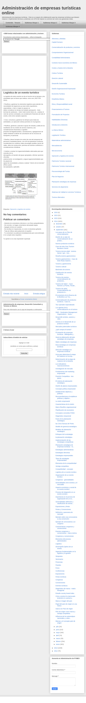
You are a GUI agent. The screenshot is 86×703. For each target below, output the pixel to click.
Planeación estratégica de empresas (64, 182)
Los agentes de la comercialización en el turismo (66, 308)
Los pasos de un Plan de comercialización (64, 233)
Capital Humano (57, 42)
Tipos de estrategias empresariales (62, 459)
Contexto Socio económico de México (64, 63)
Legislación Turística (58, 135)
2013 (56, 648)
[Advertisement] (6, 656)
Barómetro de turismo (63, 269)
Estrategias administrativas (65, 450)
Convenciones (60, 583)
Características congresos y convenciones (65, 527)
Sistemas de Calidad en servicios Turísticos (66, 192)
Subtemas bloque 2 (50, 23)
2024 (56, 212)
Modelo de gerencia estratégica (66, 426)
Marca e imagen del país (64, 601)
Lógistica (58, 544)
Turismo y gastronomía (63, 264)
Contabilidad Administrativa (61, 58)
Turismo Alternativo (58, 197)
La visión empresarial (63, 401)
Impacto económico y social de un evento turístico (66, 488)
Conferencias (60, 571)
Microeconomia (57, 151)
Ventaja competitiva (62, 466)
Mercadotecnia (57, 145)
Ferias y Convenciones (63, 509)
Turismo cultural (61, 267)
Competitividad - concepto (64, 469)
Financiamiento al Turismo (60, 109)
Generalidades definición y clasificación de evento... (65, 502)
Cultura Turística (57, 73)
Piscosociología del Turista (61, 171)
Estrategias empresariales (64, 455)
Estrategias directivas (63, 452)
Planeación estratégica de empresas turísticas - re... (65, 446)
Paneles (58, 565)
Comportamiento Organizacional (62, 52)
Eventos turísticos (62, 586)
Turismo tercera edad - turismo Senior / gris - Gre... (66, 252)
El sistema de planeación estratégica (64, 382)
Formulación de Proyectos (60, 114)
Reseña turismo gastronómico (66, 256)
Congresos (59, 580)
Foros (57, 568)
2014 (56, 221)
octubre (58, 227)
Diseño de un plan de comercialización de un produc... (64, 239)
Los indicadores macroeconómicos (62, 365)
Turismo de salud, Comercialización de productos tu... (63, 290)
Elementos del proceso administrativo (63, 540)
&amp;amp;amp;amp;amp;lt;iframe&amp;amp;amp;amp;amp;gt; (27, 47)
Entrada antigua (39, 294)
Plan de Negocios (58, 176)
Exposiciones (60, 574)
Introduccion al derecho (60, 125)
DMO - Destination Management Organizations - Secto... (66, 313)
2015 (56, 218)
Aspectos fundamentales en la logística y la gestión (66, 552)
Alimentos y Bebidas (58, 39)
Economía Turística (58, 94)
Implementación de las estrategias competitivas (64, 441)
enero (58, 644)
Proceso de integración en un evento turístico (65, 493)
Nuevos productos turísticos (65, 243)
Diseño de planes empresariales (66, 386)
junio (57, 629)
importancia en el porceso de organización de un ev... (65, 498)
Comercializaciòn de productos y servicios (66, 47)
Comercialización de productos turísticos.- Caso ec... (66, 301)
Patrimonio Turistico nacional (61, 161)
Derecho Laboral (57, 78)
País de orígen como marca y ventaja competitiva (65, 612)
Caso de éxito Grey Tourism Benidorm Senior (65, 247)
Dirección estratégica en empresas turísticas (64, 350)
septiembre (60, 230)
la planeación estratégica (64, 437)
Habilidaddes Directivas (60, 120)
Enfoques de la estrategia (64, 434)
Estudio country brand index (65, 593)
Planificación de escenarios (65, 410)
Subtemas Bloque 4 (13, 26)
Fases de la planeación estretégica (63, 420)
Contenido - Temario (13, 23)
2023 (56, 215)
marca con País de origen (64, 609)
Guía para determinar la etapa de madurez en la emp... (66, 355)
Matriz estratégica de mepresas (66, 342)
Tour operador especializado (65, 305)
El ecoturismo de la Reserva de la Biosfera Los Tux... (66, 296)
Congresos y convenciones (65, 536)
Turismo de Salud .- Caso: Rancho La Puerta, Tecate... (66, 285)
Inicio (26, 294)
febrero (58, 641)
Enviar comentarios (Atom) (28, 299)
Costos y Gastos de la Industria (62, 68)
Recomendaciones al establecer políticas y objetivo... (66, 397)
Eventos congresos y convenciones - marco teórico (66, 532)
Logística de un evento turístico (66, 472)
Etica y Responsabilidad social (62, 104)
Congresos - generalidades (65, 480)
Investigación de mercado (64, 369)
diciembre (59, 224)
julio (57, 626)
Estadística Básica (58, 99)
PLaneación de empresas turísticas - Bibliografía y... (65, 333)
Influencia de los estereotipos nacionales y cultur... (65, 617)
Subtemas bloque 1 (32, 23)
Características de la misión (65, 404)
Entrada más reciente (11, 294)
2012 (56, 651)
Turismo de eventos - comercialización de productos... (63, 279)
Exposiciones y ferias (63, 506)
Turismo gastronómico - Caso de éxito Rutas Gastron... (66, 260)
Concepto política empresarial (65, 389)
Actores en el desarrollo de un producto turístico (66, 323)
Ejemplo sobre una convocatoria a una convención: (66, 518)
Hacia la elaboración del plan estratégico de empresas (65, 338)
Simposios (59, 556)
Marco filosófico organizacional (66, 407)
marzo (58, 638)
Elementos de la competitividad (66, 463)
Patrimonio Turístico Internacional (63, 166)
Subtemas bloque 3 (68, 23)
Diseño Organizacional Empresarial (63, 89)
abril (57, 635)
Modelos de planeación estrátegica (63, 430)
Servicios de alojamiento (60, 187)
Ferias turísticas (61, 577)
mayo (58, 632)
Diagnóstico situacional (63, 416)
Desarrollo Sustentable (59, 83)
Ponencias (59, 562)
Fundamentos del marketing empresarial (65, 372)
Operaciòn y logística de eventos (20, 209)
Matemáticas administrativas (61, 140)
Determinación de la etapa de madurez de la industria (65, 360)
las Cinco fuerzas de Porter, (65, 423)
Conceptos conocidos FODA (65, 413)
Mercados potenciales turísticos (66, 326)
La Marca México (57, 130)
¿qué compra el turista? (63, 329)
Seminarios (59, 559)
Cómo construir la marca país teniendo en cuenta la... (65, 597)
